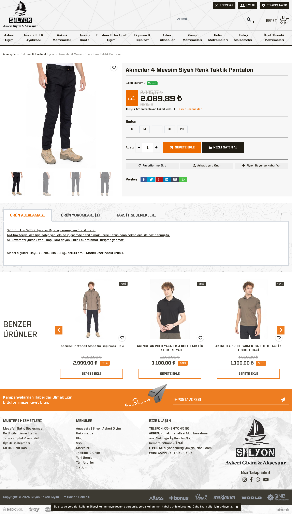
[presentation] (58, 330)
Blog (79, 438)
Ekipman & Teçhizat (142, 38)
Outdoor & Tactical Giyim (111, 38)
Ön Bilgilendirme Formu (20, 433)
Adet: (130, 147)
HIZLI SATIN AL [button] (223, 147)
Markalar (82, 448)
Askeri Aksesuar (167, 38)
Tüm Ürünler (85, 462)
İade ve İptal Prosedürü (21, 438)
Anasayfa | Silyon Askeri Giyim (98, 428)
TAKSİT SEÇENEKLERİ (136, 215)
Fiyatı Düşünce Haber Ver (261, 165)
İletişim (82, 467)
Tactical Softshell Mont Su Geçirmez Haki (91, 346)
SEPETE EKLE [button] (182, 147)
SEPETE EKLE (91, 373)
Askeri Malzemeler (62, 38)
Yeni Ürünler (85, 458)
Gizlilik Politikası (15, 448)
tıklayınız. (226, 507)
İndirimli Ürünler (88, 453)
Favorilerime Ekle (154, 165)
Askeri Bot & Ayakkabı (33, 38)
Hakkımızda (84, 433)
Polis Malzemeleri (218, 38)
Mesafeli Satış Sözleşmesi (23, 428)
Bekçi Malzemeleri (243, 38)
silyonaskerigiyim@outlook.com (188, 448)
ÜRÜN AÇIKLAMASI (27, 215)
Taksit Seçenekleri (189, 109)
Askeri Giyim (9, 38)
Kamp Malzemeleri (192, 38)
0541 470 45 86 (176, 428)
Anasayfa (9, 54)
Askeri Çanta (85, 38)
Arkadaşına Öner (207, 165)
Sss (79, 443)
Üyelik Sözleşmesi (16, 443)
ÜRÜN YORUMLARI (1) (80, 215)
